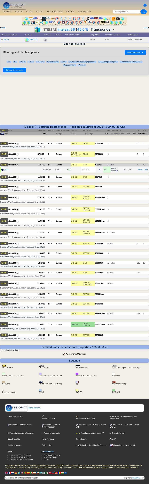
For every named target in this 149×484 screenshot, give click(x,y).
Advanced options (135, 52)
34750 (97, 335)
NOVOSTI (7, 12)
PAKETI (39, 12)
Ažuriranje (142, 133)
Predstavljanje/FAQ (15, 416)
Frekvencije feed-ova (52, 455)
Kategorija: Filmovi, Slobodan (21, 459)
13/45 (102, 324)
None (102, 198)
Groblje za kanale (14, 445)
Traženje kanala (117, 433)
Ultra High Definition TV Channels (91, 445)
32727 (97, 314)
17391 (97, 304)
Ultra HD (40, 62)
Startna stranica (22, 408)
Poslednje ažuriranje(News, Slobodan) (51, 426)
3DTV (31, 62)
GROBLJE (70, 12)
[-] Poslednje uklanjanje (108, 62)
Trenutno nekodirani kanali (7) (90, 433)
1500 (97, 165)
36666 (97, 198)
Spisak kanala (81, 439)
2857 (97, 177)
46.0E (3, 28)
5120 (97, 187)
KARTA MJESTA (84, 12)
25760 (97, 143)
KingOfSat (136, 478)
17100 (97, 253)
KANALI (29, 12)
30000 (97, 263)
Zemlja (44, 133)
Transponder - (69, 65)
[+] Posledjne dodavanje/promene (82, 62)
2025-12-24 (142, 169)
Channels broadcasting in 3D (122, 445)
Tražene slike (47, 445)
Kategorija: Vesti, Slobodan (20, 457)
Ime (6, 133)
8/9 (101, 244)
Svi (9, 62)
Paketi (112, 439)
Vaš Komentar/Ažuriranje (76, 354)
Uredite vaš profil (48, 417)
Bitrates (82, 65)
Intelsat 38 (66, 29)
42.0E (146, 28)
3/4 (100, 187)
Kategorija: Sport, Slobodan (20, 455)
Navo (7, 169)
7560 (97, 294)
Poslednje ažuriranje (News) (20, 425)
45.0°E (82, 29)
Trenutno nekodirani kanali (131, 62)
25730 (97, 154)
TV (15, 62)
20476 (97, 244)
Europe (59, 143)
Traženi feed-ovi (50, 457)
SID (106, 133)
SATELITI (19, 12)
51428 (97, 221)
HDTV (22, 62)
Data (63, 62)
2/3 (101, 143)
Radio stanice (52, 62)
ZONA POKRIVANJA (54, 12)
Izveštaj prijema (48, 439)
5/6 (100, 165)
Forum (46, 459)
